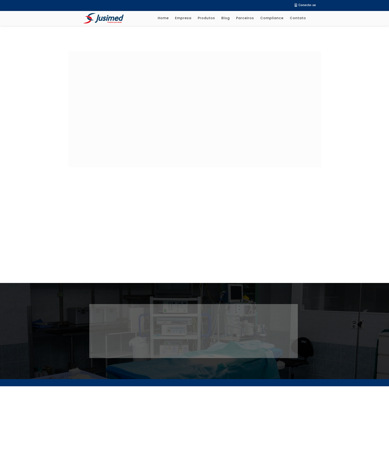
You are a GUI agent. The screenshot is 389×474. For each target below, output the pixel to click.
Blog (225, 18)
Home (163, 18)
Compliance (271, 18)
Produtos (206, 18)
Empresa (183, 18)
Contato (298, 18)
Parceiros (245, 18)
